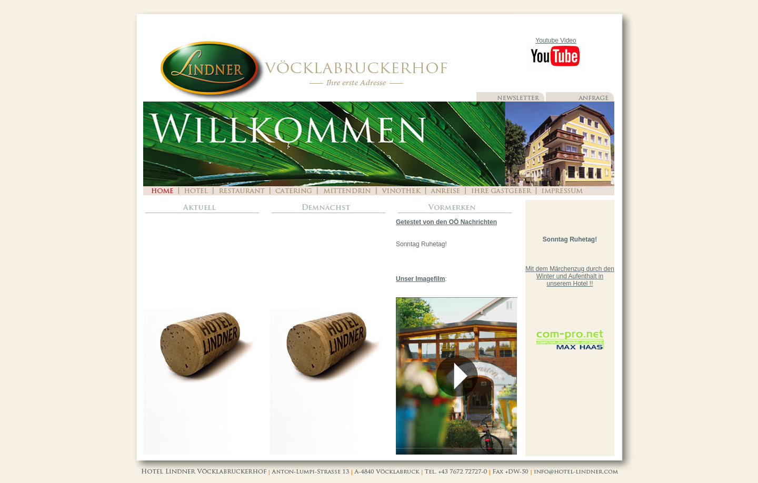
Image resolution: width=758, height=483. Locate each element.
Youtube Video (555, 40)
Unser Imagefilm (420, 279)
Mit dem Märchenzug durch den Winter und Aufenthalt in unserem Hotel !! (569, 276)
